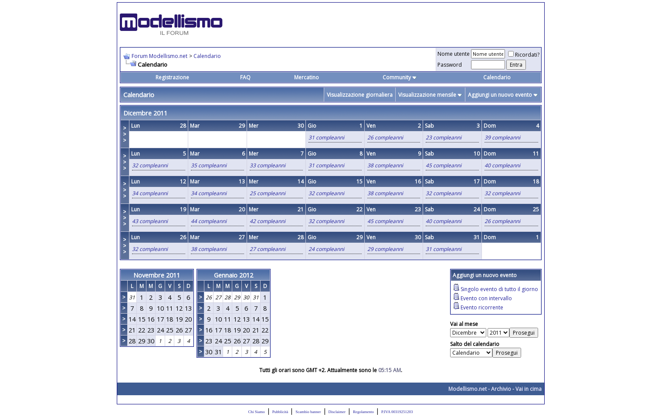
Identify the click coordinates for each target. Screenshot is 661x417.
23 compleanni (443, 137)
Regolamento (363, 412)
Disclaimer (337, 412)
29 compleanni (385, 249)
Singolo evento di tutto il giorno (499, 289)
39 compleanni (502, 137)
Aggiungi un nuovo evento (500, 94)
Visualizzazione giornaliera (360, 94)
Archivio (501, 389)
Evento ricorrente (482, 307)
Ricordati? (523, 54)
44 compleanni (209, 221)
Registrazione (172, 77)
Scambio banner (308, 412)
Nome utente (453, 54)
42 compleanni (267, 221)
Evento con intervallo (486, 298)
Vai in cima (528, 389)
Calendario (207, 56)
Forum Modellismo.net (159, 56)
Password (449, 64)
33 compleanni (267, 165)
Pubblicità (280, 412)
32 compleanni (150, 165)
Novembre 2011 (156, 275)
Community (400, 77)
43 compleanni (150, 221)
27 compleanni (267, 249)
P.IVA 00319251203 (397, 412)
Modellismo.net (467, 389)
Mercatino (306, 77)
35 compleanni (209, 165)
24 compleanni (326, 249)
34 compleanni (150, 193)
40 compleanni (502, 165)
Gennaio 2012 (233, 275)
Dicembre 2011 (145, 112)
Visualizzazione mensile (427, 94)
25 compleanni (267, 193)
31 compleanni (326, 137)
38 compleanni (385, 165)
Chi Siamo (256, 412)
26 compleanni (385, 137)
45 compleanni (443, 165)
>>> (124, 134)
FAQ (245, 77)
